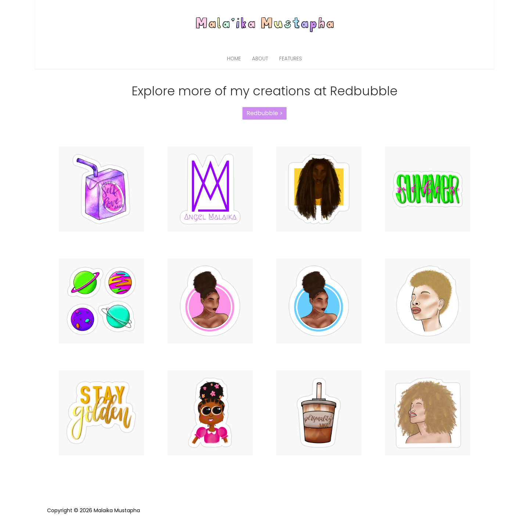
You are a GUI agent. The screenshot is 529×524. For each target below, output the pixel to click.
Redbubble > (264, 113)
